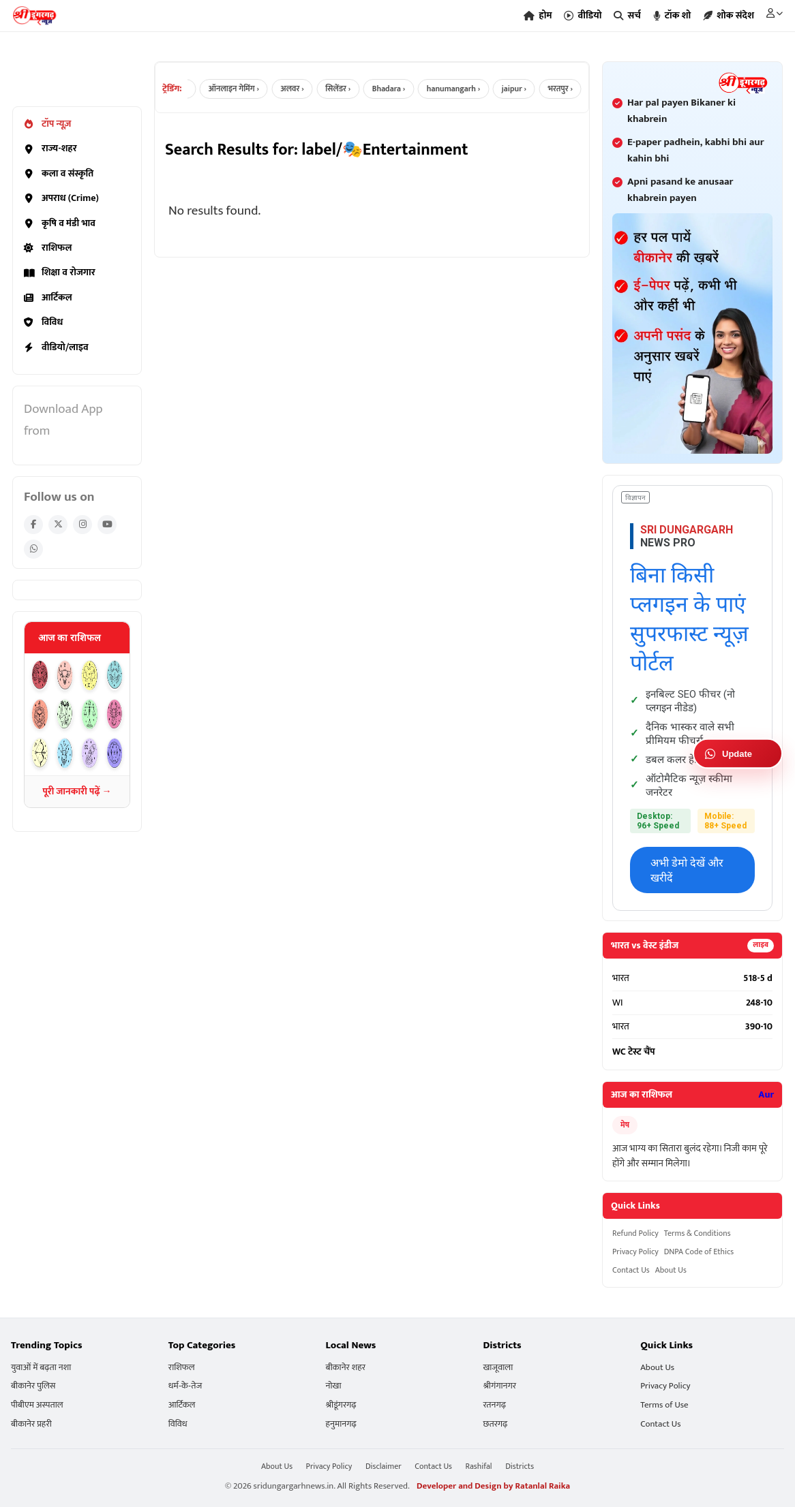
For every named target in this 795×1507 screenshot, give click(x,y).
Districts (519, 1466)
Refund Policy (635, 1233)
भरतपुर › (570, 88)
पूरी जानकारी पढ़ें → (76, 791)
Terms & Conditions (697, 1233)
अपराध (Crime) (61, 198)
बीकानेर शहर (346, 1368)
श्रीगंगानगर (499, 1386)
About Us (671, 1270)
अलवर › (300, 88)
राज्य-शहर (50, 148)
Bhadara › (397, 88)
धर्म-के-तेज (185, 1386)
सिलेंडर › (346, 88)
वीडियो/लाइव (56, 347)
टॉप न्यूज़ (47, 123)
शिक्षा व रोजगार (59, 272)
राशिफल (48, 247)
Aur (766, 1094)
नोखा (334, 1386)
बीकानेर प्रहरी (31, 1424)
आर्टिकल (48, 297)
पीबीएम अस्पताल (37, 1405)
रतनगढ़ (494, 1405)
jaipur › (524, 88)
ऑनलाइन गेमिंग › (240, 88)
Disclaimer (383, 1466)
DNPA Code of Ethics (699, 1251)
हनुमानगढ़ (341, 1424)
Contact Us (631, 1270)
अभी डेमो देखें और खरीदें (686, 870)
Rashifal (479, 1466)
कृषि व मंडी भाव (59, 223)
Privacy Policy (635, 1251)
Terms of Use (664, 1405)
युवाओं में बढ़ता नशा (41, 1368)
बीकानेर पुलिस (33, 1386)
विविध (43, 322)
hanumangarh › (463, 88)
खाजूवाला (498, 1368)
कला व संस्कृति (58, 173)
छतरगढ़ (495, 1424)
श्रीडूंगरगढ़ (341, 1405)
